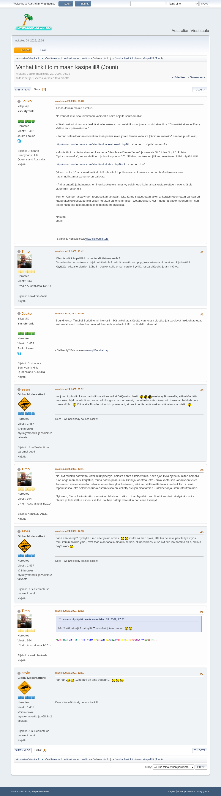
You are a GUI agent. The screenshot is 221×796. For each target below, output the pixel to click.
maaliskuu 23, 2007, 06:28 (69, 101)
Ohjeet (171, 791)
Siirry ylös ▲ (203, 791)
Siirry (148, 767)
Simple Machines (40, 791)
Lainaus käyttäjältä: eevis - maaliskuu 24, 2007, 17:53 (93, 619)
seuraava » (197, 77)
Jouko (106, 58)
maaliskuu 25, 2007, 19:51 (69, 672)
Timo (26, 251)
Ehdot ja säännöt (186, 791)
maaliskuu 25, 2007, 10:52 (69, 610)
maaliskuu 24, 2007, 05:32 (69, 389)
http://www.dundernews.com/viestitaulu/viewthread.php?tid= (94, 144)
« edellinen (179, 77)
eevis (26, 389)
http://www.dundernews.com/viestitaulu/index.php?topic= (92, 164)
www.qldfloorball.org (96, 238)
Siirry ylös (22, 750)
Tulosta (199, 89)
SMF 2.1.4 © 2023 (20, 791)
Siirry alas (22, 89)
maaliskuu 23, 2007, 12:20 (69, 313)
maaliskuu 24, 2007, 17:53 (69, 531)
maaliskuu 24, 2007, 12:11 (69, 469)
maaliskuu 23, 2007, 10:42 (69, 251)
